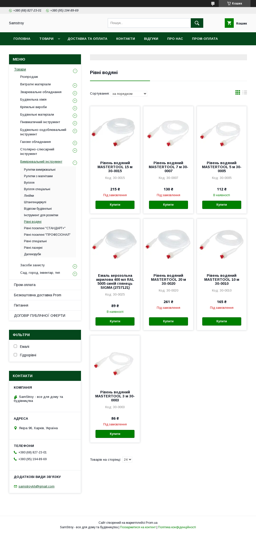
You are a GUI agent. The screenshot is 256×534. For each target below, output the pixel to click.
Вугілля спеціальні (37, 189)
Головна (22, 39)
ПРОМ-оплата (205, 39)
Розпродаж (29, 77)
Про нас (175, 39)
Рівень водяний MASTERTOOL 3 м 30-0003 (115, 396)
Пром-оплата (25, 285)
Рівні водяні (33, 221)
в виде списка (244, 93)
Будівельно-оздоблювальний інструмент (43, 132)
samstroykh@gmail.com (36, 486)
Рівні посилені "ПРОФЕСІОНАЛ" (47, 234)
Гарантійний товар (99, 52)
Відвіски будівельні (38, 208)
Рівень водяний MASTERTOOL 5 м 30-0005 (222, 167)
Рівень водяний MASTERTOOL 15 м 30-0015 (115, 167)
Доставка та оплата (87, 39)
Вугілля (29, 182)
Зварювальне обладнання (41, 92)
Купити (115, 204)
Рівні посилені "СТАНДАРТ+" (45, 228)
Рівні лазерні (33, 247)
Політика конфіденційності (177, 527)
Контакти (125, 39)
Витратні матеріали (35, 84)
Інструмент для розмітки (41, 215)
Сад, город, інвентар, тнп (40, 273)
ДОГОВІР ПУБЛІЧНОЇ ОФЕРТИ (39, 316)
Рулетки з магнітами (38, 176)
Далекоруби (32, 254)
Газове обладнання (35, 142)
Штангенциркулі (35, 202)
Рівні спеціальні (35, 241)
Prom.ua (152, 522)
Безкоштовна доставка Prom (43, 52)
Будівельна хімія (33, 99)
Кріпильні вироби (33, 107)
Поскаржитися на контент (138, 527)
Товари (46, 39)
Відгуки (151, 39)
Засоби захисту (32, 265)
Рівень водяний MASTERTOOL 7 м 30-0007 (168, 167)
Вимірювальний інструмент (41, 161)
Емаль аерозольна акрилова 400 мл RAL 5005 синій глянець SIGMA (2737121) (115, 282)
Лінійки (29, 195)
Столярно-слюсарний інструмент (37, 151)
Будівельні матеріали (37, 114)
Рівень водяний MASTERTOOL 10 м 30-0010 (221, 280)
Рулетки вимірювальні (40, 169)
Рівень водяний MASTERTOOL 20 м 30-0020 (168, 280)
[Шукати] (197, 23)
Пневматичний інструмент (40, 122)
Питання (21, 305)
